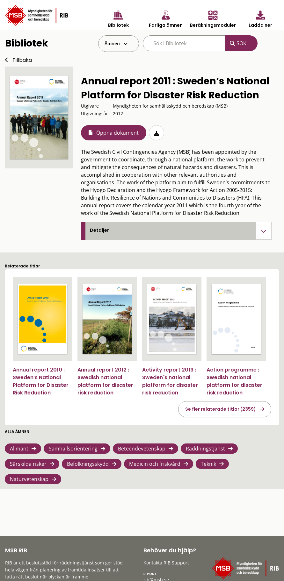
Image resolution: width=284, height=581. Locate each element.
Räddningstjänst (205, 448)
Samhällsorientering (73, 448)
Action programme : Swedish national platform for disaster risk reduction (234, 381)
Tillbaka (22, 60)
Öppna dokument (117, 132)
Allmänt (19, 448)
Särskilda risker (28, 463)
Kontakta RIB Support (166, 563)
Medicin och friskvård (154, 463)
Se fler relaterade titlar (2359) (220, 409)
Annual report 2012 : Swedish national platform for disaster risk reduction (105, 381)
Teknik (208, 463)
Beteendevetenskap (141, 448)
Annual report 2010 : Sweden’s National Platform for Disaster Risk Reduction (41, 381)
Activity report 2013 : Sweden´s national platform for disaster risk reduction (170, 381)
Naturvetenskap (29, 479)
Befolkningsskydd (88, 463)
